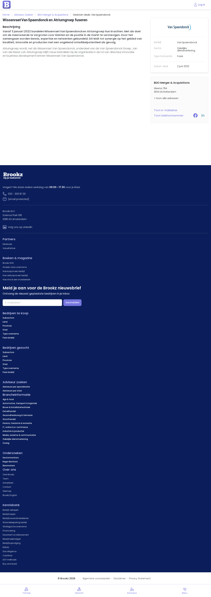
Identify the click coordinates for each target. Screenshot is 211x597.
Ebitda (6, 547)
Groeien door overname (15, 267)
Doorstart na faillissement (16, 534)
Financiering (9, 530)
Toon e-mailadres (165, 110)
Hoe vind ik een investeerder (16, 279)
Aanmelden (72, 302)
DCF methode (9, 559)
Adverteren (8, 482)
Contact (7, 487)
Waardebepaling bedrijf (15, 522)
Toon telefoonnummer (169, 115)
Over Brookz (8, 474)
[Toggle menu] (184, 591)
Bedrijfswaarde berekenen (16, 518)
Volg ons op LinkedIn (20, 227)
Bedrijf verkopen (11, 510)
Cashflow (7, 555)
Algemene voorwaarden (96, 578)
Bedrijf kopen (9, 514)
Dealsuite (7, 244)
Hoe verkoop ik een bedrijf (15, 275)
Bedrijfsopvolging (12, 543)
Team (6, 478)
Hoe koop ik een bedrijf (14, 271)
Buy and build (10, 563)
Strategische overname (14, 526)
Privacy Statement (140, 578)
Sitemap (7, 491)
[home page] (7, 5)
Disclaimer (120, 578)
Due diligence (9, 551)
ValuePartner (9, 248)
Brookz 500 (8, 263)
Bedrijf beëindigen (12, 539)
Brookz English (10, 495)
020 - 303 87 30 (17, 193)
